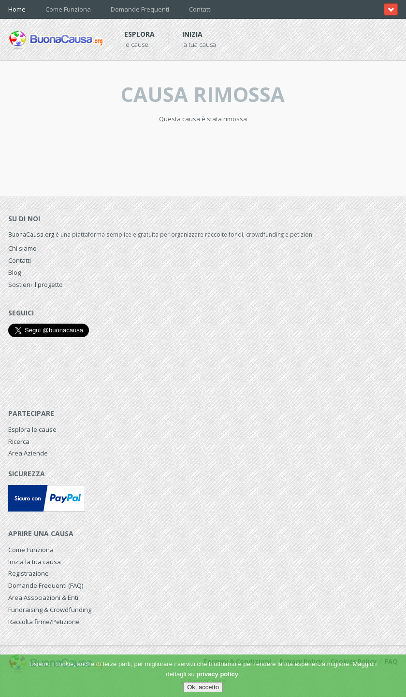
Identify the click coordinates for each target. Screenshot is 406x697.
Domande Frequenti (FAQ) (45, 585)
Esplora (139, 34)
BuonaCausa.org (31, 234)
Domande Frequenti (140, 9)
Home (17, 9)
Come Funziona (68, 9)
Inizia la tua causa (34, 561)
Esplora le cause (32, 429)
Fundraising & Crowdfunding (49, 609)
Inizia (192, 34)
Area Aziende (28, 453)
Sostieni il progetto (35, 284)
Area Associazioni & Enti (43, 597)
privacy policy (217, 674)
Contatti (200, 9)
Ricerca (18, 441)
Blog (14, 272)
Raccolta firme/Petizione (44, 621)
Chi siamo (22, 248)
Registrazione (28, 573)
